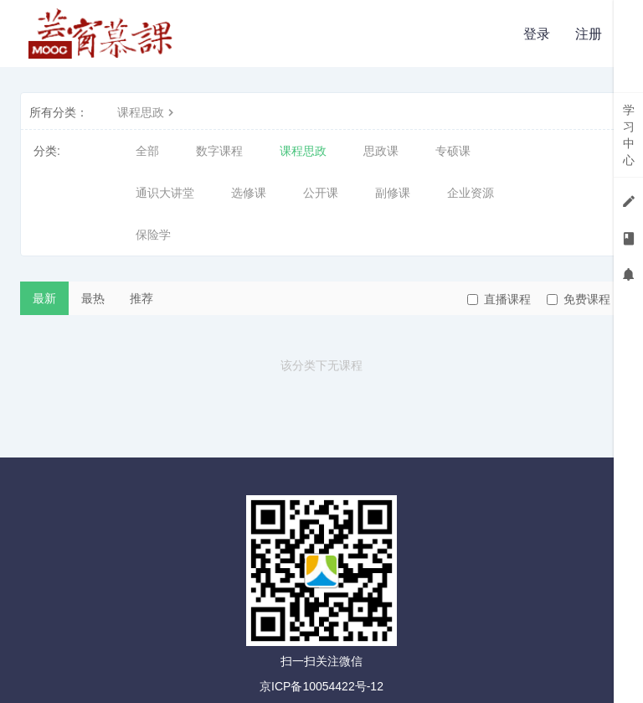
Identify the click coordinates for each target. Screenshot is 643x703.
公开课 (320, 192)
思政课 (381, 151)
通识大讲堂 (165, 192)
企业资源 (470, 192)
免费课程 (578, 299)
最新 (44, 298)
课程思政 (147, 112)
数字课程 (219, 151)
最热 (93, 298)
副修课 (392, 192)
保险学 (153, 234)
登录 (536, 34)
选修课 (248, 192)
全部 (147, 151)
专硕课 (453, 151)
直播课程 (499, 299)
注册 (588, 34)
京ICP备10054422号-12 (321, 686)
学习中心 (629, 135)
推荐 (141, 298)
